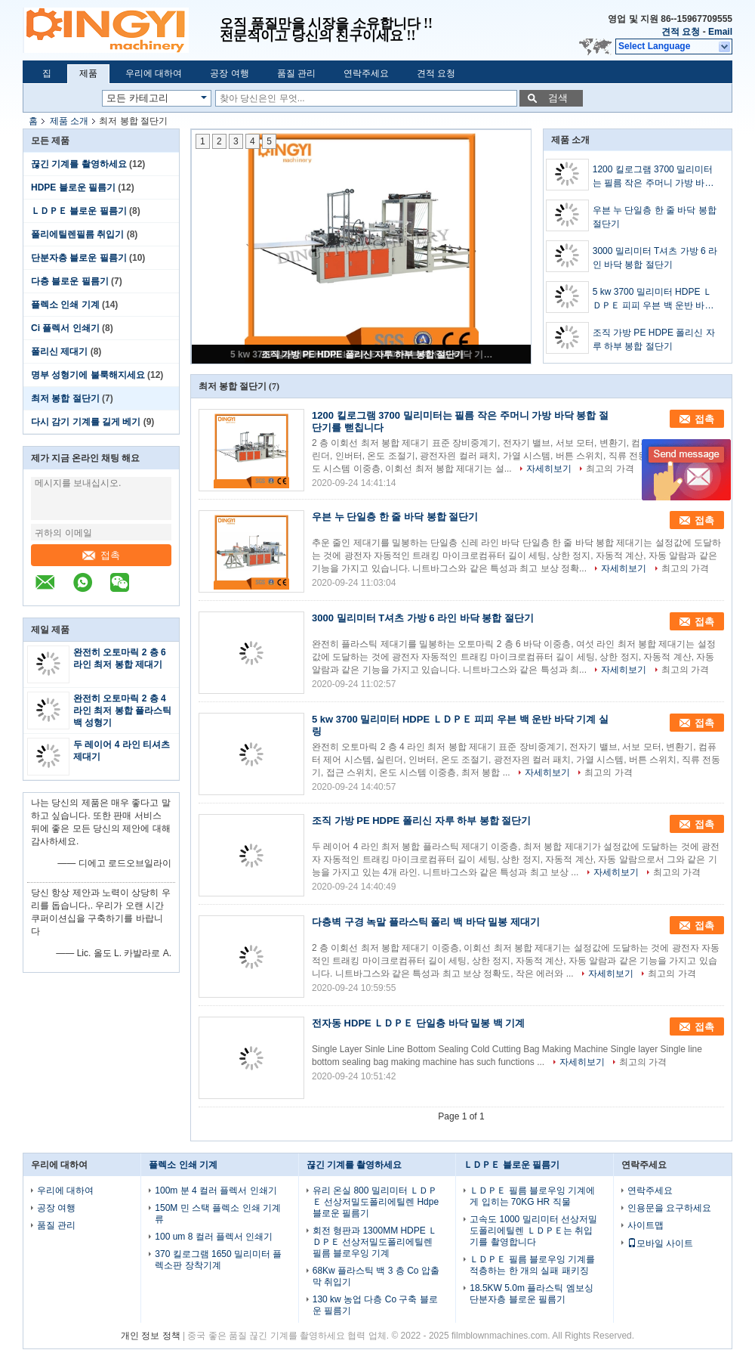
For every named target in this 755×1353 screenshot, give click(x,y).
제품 (88, 73)
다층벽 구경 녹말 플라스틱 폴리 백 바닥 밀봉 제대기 (426, 921)
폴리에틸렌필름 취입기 (77, 234)
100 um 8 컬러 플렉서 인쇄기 (214, 1236)
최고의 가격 (609, 468)
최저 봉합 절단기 (65, 398)
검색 (558, 98)
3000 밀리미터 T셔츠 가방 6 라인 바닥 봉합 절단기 (655, 258)
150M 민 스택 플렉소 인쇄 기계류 (218, 1214)
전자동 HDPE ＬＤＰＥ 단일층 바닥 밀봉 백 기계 (418, 1023)
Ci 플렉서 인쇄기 (65, 328)
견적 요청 (680, 31)
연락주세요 (366, 73)
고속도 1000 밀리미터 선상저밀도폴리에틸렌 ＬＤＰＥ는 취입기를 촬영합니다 (533, 1230)
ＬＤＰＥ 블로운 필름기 (79, 211)
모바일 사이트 (660, 1243)
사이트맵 (645, 1225)
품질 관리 (296, 73)
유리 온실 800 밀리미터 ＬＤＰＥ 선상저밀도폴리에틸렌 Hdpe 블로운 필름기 (376, 1201)
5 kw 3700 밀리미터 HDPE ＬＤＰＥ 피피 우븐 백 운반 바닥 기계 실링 (653, 299)
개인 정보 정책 (150, 1335)
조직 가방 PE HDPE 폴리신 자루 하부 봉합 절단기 (362, 354)
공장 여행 (229, 73)
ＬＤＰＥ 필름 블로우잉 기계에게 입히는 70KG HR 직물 (532, 1196)
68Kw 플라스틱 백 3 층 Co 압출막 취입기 (376, 1276)
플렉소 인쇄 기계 (65, 304)
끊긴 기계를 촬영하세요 (79, 164)
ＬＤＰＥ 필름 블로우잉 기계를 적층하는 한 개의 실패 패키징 (532, 1265)
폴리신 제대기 (59, 351)
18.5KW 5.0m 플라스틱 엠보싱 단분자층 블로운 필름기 (531, 1294)
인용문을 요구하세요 (669, 1208)
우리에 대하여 (153, 73)
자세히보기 (549, 468)
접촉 (101, 555)
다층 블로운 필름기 (70, 281)
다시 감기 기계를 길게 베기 (85, 421)
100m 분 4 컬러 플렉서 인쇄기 (215, 1190)
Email (720, 31)
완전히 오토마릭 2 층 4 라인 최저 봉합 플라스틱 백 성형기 (122, 710)
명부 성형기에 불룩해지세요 (88, 375)
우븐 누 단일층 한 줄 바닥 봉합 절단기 (654, 217)
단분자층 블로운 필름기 (79, 257)
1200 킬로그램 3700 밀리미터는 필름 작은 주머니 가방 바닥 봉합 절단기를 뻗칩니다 (653, 177)
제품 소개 (69, 121)
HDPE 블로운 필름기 (73, 187)
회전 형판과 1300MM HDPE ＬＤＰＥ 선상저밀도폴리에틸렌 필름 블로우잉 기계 (375, 1242)
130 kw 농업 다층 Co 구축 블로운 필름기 (375, 1305)
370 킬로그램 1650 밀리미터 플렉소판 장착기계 (218, 1260)
